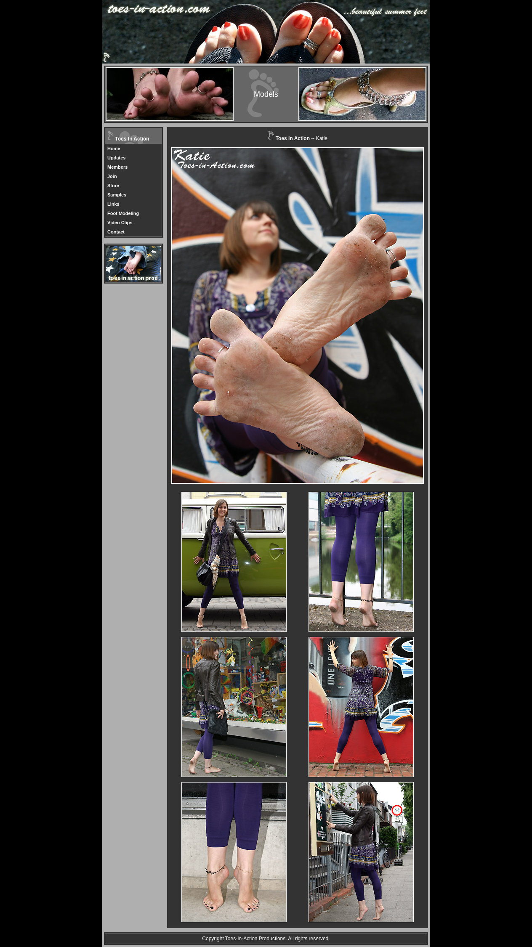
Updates (116, 157)
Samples (116, 194)
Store (113, 185)
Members (117, 167)
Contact (116, 231)
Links (113, 204)
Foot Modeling (123, 213)
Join (112, 176)
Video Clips (120, 222)
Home (113, 148)
